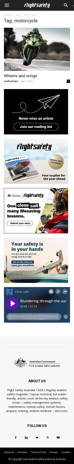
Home (7, 14)
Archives (22, 452)
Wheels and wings (20, 75)
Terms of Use (38, 452)
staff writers (11, 81)
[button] (6, 5)
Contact (65, 452)
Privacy (54, 452)
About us (9, 452)
